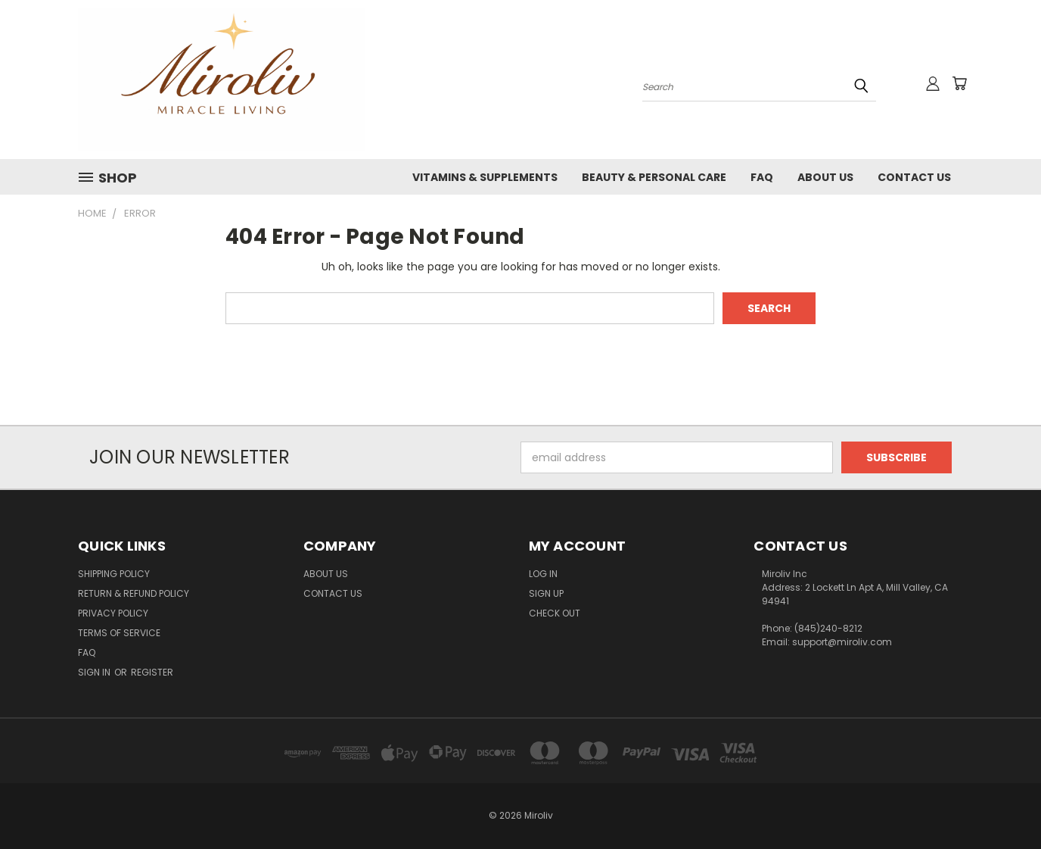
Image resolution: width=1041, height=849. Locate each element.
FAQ (761, 177)
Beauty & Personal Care (654, 177)
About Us (825, 177)
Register (152, 672)
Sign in (95, 672)
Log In (543, 573)
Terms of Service (119, 632)
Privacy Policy (113, 613)
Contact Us (914, 177)
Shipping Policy (114, 573)
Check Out (554, 613)
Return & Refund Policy (133, 593)
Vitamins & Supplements (485, 177)
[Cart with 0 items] (959, 83)
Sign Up (546, 593)
